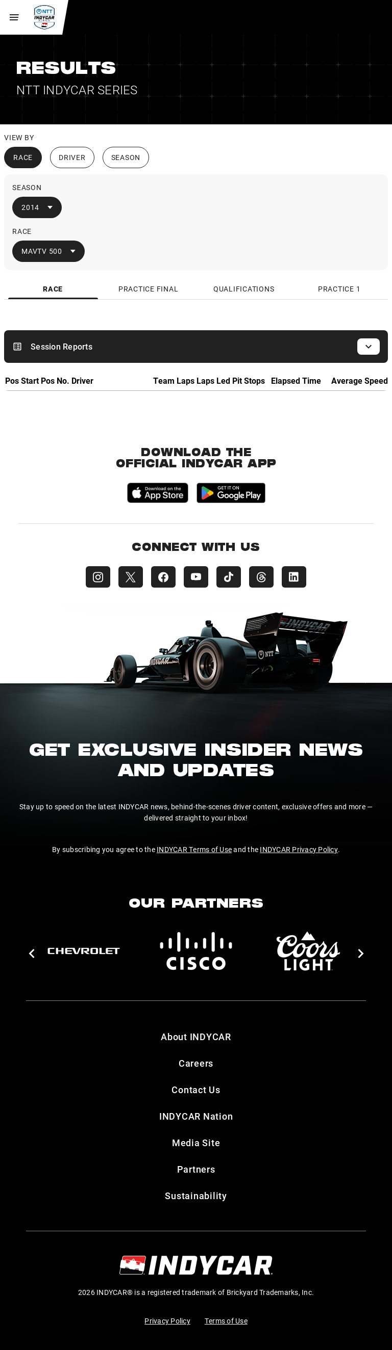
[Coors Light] (308, 951)
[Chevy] (84, 951)
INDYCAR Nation (196, 1116)
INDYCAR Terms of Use (194, 849)
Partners (196, 1169)
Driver (72, 157)
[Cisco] (196, 951)
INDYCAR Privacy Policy (299, 849)
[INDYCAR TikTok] (228, 577)
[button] (31, 953)
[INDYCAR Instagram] (98, 577)
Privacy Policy (167, 1321)
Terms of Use (226, 1321)
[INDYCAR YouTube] (196, 577)
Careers (196, 1063)
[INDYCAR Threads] (261, 577)
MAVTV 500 (41, 251)
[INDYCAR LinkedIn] (294, 577)
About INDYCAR (196, 1036)
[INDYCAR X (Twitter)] (130, 577)
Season (126, 157)
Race (23, 157)
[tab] (53, 288)
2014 (30, 207)
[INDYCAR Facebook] (163, 577)
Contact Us (196, 1089)
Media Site (196, 1142)
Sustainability (196, 1195)
